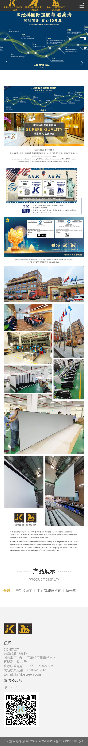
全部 (6, 590)
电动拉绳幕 (24, 590)
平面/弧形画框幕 (49, 590)
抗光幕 (71, 590)
